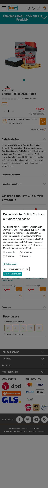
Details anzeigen (10, 264)
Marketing (26, 256)
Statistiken (10, 256)
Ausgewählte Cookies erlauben (16, 269)
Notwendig (10, 252)
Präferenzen (27, 252)
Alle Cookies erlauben (12, 274)
